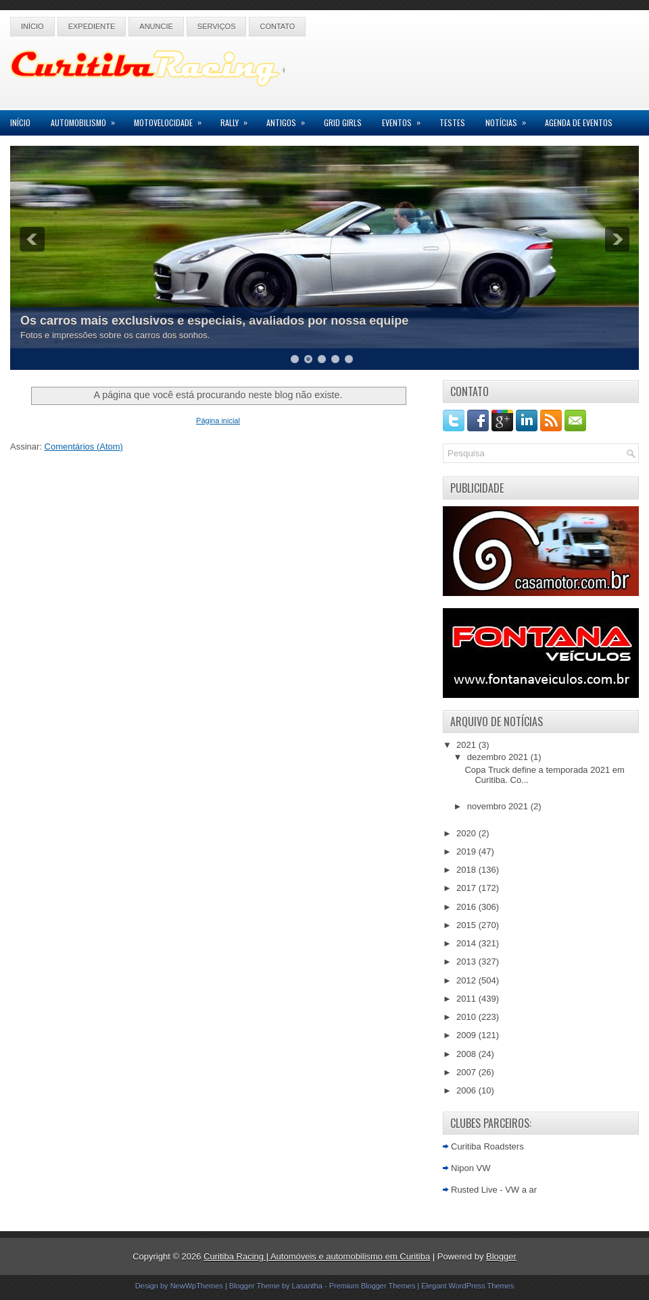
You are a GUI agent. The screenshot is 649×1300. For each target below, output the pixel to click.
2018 (467, 870)
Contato (277, 26)
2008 (467, 1054)
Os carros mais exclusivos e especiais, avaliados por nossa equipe (214, 320)
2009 (467, 1035)
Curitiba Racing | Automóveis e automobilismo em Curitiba (316, 1256)
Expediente (92, 26)
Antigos (290, 119)
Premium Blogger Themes (372, 1286)
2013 (467, 961)
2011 (467, 999)
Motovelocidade (172, 119)
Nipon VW (471, 1168)
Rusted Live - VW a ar (494, 1190)
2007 (467, 1072)
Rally (238, 119)
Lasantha (307, 1286)
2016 (467, 907)
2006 (467, 1090)
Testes (452, 122)
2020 (467, 833)
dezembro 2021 (499, 757)
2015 (467, 925)
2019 (467, 851)
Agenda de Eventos (578, 122)
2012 (467, 980)
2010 (467, 1017)
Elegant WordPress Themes (467, 1286)
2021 (467, 745)
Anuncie (156, 26)
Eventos (405, 119)
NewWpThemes (196, 1286)
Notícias (510, 119)
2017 (467, 888)
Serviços (216, 26)
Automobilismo (87, 119)
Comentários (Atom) (84, 446)
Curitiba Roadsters (487, 1146)
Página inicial (218, 420)
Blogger (501, 1256)
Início (32, 26)
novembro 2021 (499, 806)
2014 (467, 943)
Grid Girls (343, 122)
